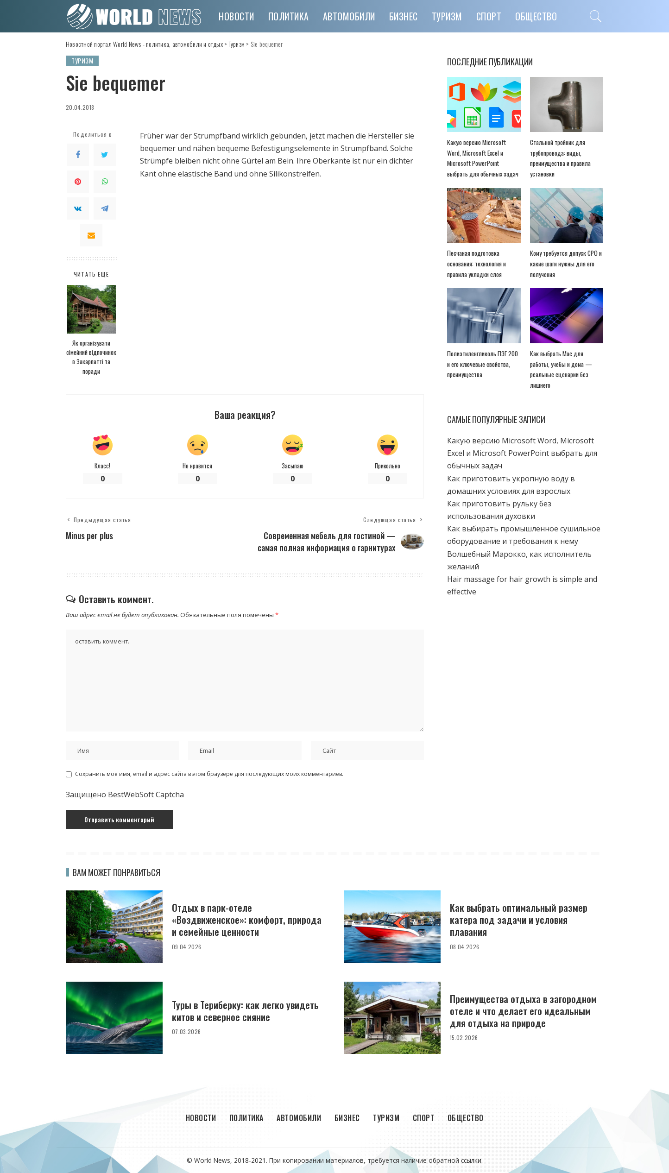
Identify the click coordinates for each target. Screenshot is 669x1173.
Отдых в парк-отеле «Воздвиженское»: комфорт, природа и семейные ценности (247, 919)
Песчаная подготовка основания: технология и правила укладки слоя (476, 263)
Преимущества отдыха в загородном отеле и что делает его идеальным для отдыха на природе (523, 1010)
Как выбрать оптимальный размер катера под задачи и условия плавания (518, 919)
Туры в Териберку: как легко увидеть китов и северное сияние (245, 1010)
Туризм (82, 60)
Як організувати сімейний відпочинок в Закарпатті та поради (91, 357)
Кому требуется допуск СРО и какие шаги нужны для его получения (566, 263)
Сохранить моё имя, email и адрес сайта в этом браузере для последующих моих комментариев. (209, 774)
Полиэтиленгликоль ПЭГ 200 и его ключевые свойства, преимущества (482, 364)
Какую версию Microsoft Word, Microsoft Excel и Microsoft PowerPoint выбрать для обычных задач (522, 453)
